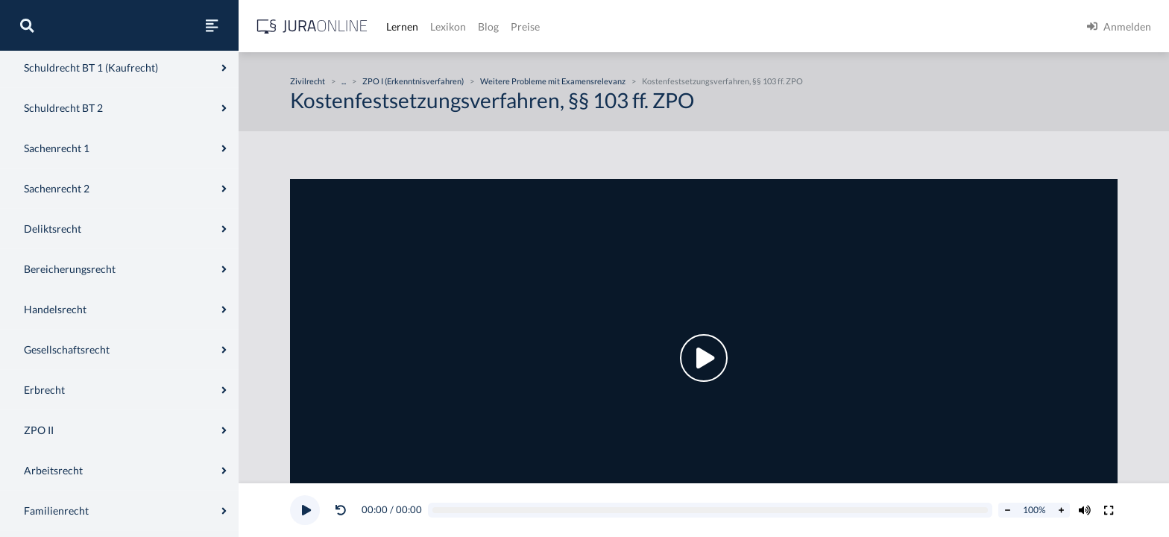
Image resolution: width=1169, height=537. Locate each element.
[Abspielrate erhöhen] (1061, 510)
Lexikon (448, 26)
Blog (488, 26)
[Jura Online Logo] (312, 26)
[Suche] (27, 25)
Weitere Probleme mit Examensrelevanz (553, 81)
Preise (525, 26)
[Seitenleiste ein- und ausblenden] (212, 25)
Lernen (402, 26)
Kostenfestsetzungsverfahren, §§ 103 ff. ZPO (722, 81)
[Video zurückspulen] (341, 510)
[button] (344, 510)
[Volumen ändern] (1085, 510)
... (343, 81)
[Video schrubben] (710, 510)
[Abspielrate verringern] (1007, 510)
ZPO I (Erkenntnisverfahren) (413, 81)
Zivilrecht (307, 81)
